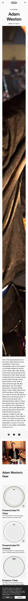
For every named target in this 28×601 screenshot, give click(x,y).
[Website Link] (9, 434)
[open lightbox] (14, 191)
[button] (3, 2)
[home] (14, 2)
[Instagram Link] (19, 434)
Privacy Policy (6, 594)
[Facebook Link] (14, 434)
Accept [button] (20, 597)
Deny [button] (7, 597)
